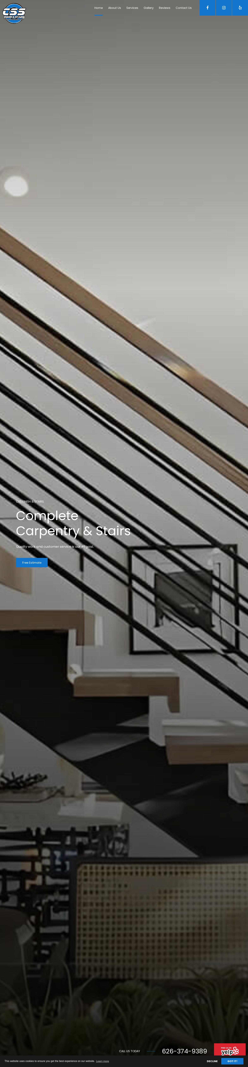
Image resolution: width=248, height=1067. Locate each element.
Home (98, 8)
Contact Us (184, 8)
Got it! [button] (232, 1061)
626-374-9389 (184, 1051)
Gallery (149, 8)
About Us (114, 8)
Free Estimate (31, 562)
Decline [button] (212, 1061)
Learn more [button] (102, 1061)
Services (132, 8)
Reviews (164, 8)
